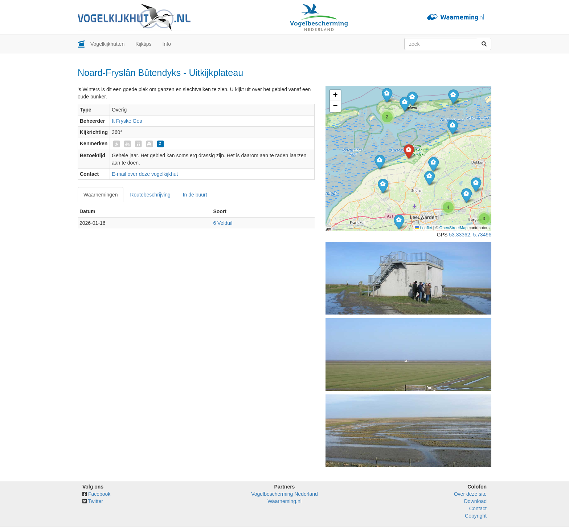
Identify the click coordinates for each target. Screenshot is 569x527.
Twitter (95, 501)
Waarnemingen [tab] (100, 195)
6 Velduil (222, 223)
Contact (478, 508)
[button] (379, 162)
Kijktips (143, 44)
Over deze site (470, 494)
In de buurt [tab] (195, 195)
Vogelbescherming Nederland (284, 494)
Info (167, 44)
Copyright (476, 516)
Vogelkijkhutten (107, 44)
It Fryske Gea (127, 121)
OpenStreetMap (453, 228)
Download (475, 501)
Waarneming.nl (284, 501)
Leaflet (423, 228)
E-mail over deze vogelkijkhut (145, 174)
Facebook (99, 494)
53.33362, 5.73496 (470, 235)
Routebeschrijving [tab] (150, 195)
